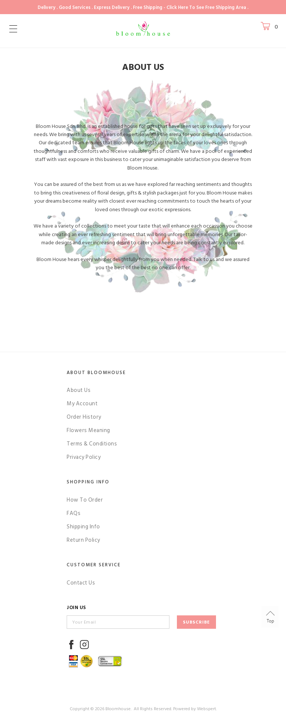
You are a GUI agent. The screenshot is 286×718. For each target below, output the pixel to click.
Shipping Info (83, 526)
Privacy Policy (84, 457)
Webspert (206, 708)
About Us (78, 390)
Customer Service (94, 565)
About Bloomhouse (96, 372)
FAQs (73, 513)
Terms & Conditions (92, 444)
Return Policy (83, 540)
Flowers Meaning (88, 430)
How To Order (85, 500)
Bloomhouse (118, 708)
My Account (82, 403)
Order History (84, 417)
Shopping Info (88, 482)
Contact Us (81, 583)
